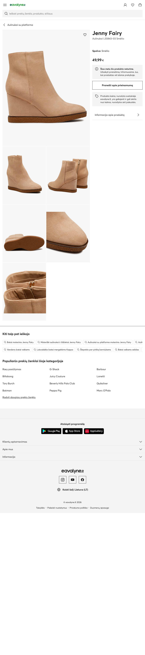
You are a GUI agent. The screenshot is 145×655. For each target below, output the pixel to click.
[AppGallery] (94, 573)
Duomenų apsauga (99, 649)
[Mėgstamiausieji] (132, 5)
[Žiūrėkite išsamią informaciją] (138, 115)
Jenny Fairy (107, 33)
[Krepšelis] (140, 5)
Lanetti (101, 518)
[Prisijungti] (125, 5)
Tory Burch (8, 525)
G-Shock (54, 511)
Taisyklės (40, 649)
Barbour (101, 511)
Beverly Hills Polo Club (62, 525)
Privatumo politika (78, 649)
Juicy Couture (57, 518)
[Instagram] (62, 621)
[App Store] (73, 573)
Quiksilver (102, 525)
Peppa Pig (55, 532)
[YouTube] (72, 621)
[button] (46, 88)
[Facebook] (82, 621)
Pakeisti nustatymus (57, 649)
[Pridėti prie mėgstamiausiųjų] (85, 34)
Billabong (7, 518)
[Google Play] (51, 573)
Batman (7, 532)
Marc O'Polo (104, 532)
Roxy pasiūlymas (11, 511)
